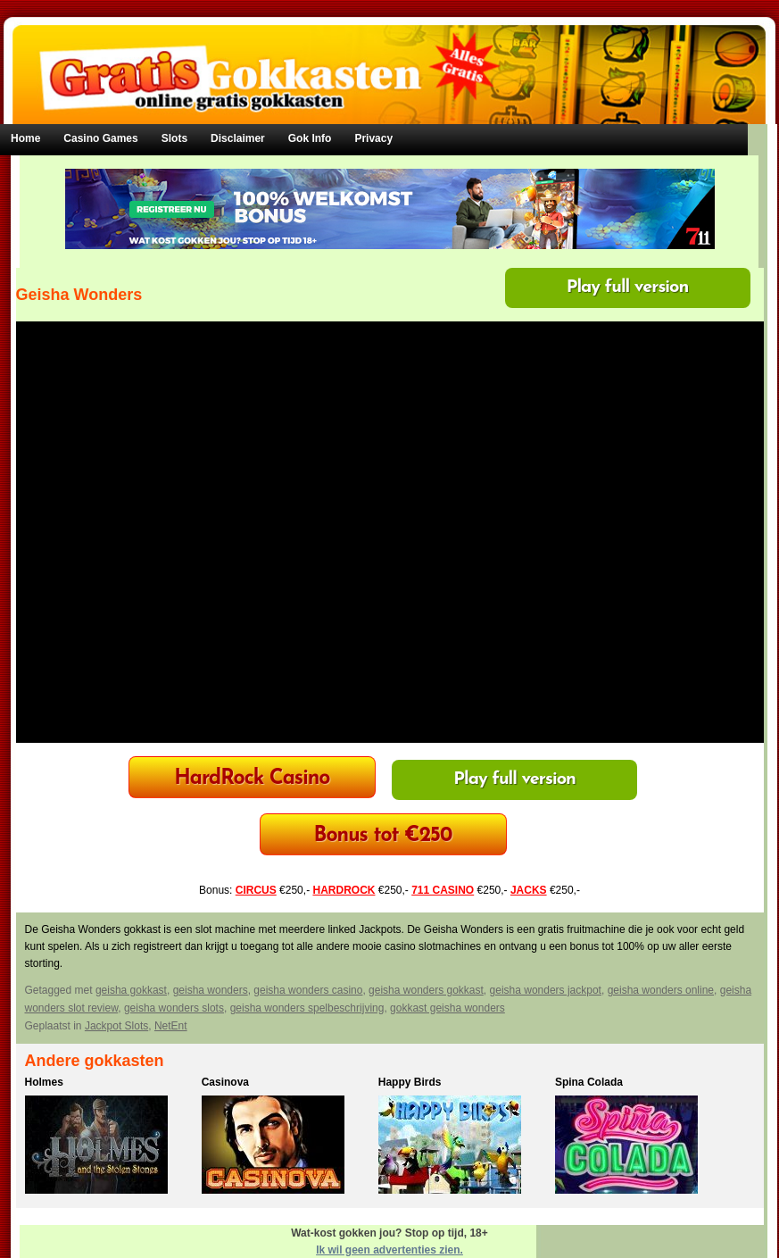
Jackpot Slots (116, 1026)
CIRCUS (256, 890)
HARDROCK (343, 890)
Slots (174, 138)
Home (25, 138)
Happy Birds (410, 1082)
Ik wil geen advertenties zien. (389, 1250)
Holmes (44, 1082)
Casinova (225, 1082)
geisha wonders (210, 990)
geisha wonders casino (307, 990)
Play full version (628, 287)
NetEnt (170, 1026)
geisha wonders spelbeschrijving (307, 1008)
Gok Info (310, 138)
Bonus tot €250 (383, 836)
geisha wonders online (661, 990)
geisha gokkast (131, 990)
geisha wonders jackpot (545, 990)
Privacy (373, 138)
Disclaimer (238, 138)
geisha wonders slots (174, 1008)
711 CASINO (442, 890)
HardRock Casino (251, 779)
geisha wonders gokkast (426, 990)
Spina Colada (589, 1082)
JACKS (528, 890)
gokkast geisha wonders (447, 1008)
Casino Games (100, 138)
